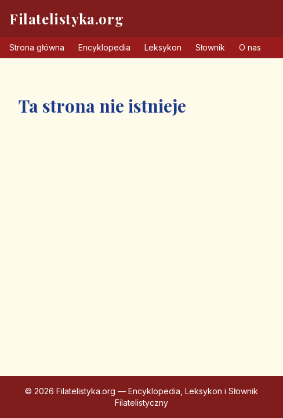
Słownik (210, 47)
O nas (250, 47)
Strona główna (36, 47)
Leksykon (163, 47)
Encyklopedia (104, 47)
